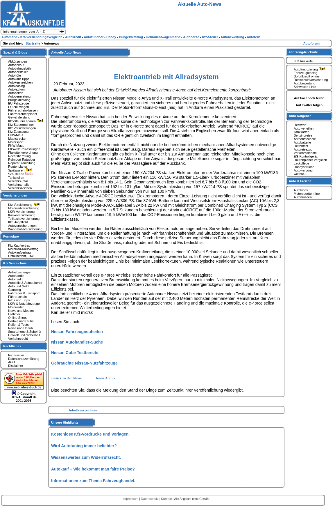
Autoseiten (15, 93)
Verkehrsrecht (18, 338)
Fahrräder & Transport (24, 293)
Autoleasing (16, 86)
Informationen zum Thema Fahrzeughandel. (93, 480)
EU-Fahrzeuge (18, 103)
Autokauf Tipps (18, 79)
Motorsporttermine (307, 193)
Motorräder (16, 307)
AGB (11, 362)
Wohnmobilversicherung (25, 229)
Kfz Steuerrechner (21, 124)
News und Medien (21, 310)
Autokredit (73, 37)
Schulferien (20, 174)
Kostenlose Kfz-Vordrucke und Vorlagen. (90, 434)
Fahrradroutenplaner (22, 114)
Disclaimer (15, 365)
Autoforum (311, 43)
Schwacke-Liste (305, 87)
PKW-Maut (16, 145)
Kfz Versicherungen (22, 128)
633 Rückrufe (303, 61)
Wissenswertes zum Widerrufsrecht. (86, 457)
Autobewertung (304, 83)
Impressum (16, 355)
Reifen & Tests (18, 324)
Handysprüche (304, 167)
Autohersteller (18, 72)
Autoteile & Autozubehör (25, 282)
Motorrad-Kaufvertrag (23, 249)
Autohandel (16, 275)
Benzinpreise (303, 135)
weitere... (300, 174)
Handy (111, 37)
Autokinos (301, 190)
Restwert (300, 125)
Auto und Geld (18, 286)
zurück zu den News (67, 378)
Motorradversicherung (23, 208)
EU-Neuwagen (18, 107)
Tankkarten (301, 132)
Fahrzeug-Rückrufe (303, 52)
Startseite (33, 43)
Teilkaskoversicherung (24, 218)
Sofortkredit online (307, 76)
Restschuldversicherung (311, 80)
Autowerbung (303, 170)
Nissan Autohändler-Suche (77, 342)
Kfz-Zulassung (18, 131)
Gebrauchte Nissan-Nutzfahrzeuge (84, 363)
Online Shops (17, 317)
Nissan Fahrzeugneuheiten (77, 331)
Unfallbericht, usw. (21, 256)
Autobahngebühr (20, 68)
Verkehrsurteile (18, 184)
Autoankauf (16, 65)
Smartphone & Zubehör (24, 331)
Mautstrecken (17, 138)
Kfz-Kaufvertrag (19, 245)
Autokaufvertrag (19, 252)
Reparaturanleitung (21, 163)
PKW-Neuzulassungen (24, 149)
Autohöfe (14, 75)
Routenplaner (17, 166)
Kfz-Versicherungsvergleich (41, 37)
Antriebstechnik (305, 139)
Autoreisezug (303, 149)
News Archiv (105, 378)
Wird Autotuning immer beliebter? (84, 445)
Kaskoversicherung (21, 215)
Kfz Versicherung (24, 204)
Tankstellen (16, 177)
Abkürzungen (17, 61)
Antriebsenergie (19, 272)
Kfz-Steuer (210, 37)
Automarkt (15, 279)
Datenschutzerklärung (23, 358)
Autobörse (191, 37)
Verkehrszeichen (20, 188)
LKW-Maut (15, 135)
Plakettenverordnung (23, 152)
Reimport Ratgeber (21, 159)
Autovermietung (19, 96)
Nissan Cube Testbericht (74, 352)
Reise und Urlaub (20, 328)
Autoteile (254, 37)
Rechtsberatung (19, 156)
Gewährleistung (19, 117)
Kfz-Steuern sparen (26, 121)
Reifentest (301, 146)
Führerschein (17, 296)
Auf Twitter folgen (309, 105)
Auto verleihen (304, 128)
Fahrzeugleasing (305, 73)
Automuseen (303, 197)
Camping (14, 289)
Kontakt (167, 498)
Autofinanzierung (310, 69)
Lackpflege (301, 163)
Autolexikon (16, 89)
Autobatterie (302, 142)
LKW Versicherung (21, 211)
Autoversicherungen (22, 225)
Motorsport (16, 142)
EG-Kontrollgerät (306, 156)
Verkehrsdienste (305, 153)
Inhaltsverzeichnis (83, 410)
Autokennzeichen (20, 82)
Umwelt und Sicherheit (24, 335)
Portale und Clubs (20, 321)
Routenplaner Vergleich (310, 160)
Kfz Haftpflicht (18, 222)
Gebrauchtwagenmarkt (163, 37)
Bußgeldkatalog (19, 100)
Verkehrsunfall (18, 181)
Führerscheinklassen (23, 110)
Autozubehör (94, 37)
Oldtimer (14, 314)
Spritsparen (20, 170)
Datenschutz (150, 498)
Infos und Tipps (19, 300)
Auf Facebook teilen (309, 98)
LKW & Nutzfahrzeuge (24, 303)
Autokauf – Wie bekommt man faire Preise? (93, 469)
